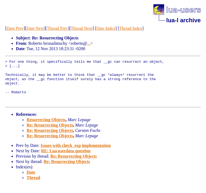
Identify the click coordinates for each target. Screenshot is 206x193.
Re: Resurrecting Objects (50, 125)
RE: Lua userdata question (65, 151)
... (88, 43)
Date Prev (15, 28)
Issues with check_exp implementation (76, 145)
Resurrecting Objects (46, 119)
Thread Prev (57, 28)
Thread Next (81, 28)
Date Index (105, 28)
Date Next (35, 28)
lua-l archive (183, 20)
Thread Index (130, 28)
